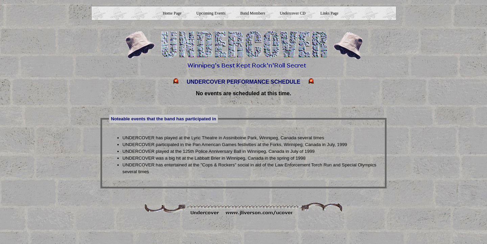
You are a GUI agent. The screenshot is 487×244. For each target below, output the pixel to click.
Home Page (172, 13)
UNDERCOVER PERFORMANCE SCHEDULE (243, 82)
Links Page (329, 13)
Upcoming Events (210, 13)
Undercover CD (292, 13)
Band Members (252, 13)
